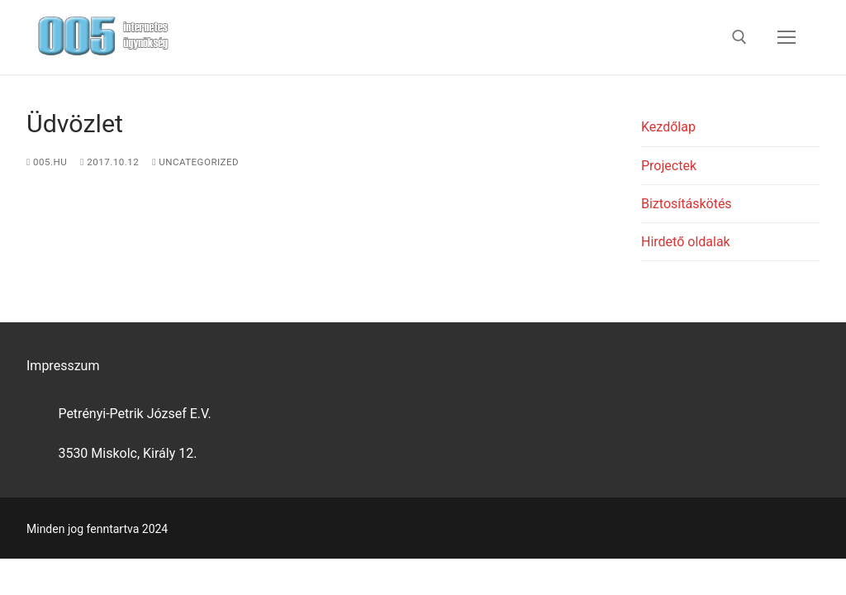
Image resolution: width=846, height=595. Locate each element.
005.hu (46, 162)
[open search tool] (739, 37)
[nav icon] (786, 37)
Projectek (668, 166)
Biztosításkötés (686, 204)
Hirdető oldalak (685, 242)
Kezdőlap (668, 127)
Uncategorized (195, 162)
